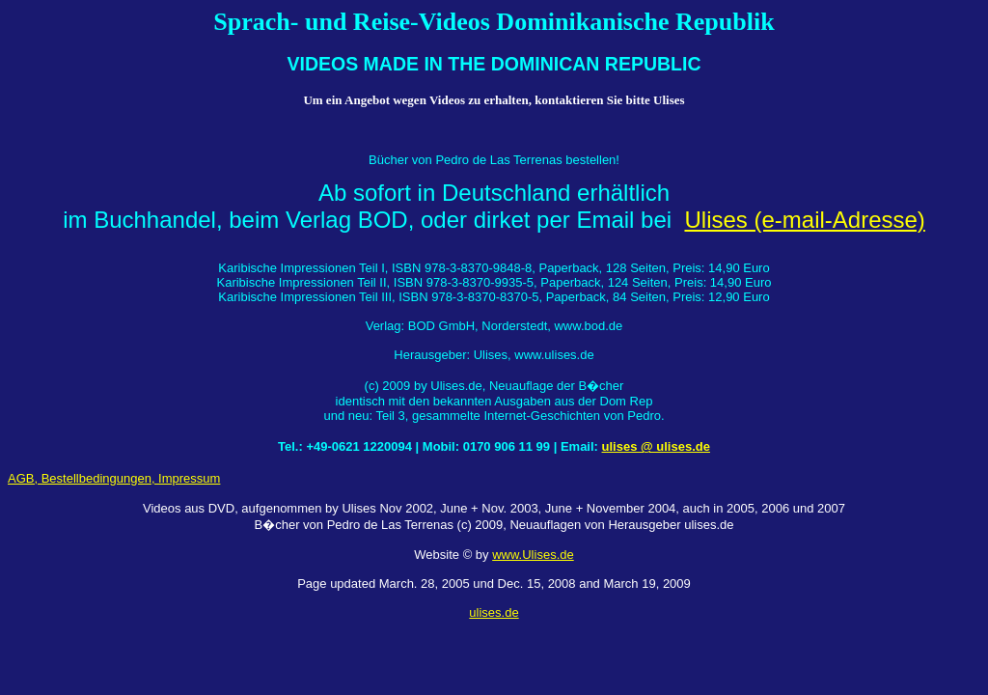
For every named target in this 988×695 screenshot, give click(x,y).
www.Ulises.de (533, 554)
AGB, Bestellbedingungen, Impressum (114, 478)
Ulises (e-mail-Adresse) (804, 220)
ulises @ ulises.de (656, 446)
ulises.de (493, 612)
